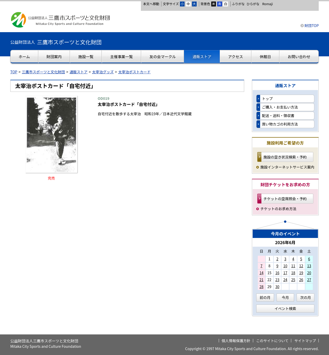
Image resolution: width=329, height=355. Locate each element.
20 (309, 272)
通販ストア (79, 71)
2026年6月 (285, 242)
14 (261, 272)
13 (309, 265)
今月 (285, 297)
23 (277, 279)
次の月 (305, 297)
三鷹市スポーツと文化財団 (43, 71)
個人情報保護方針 (236, 340)
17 (285, 272)
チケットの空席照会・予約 (285, 198)
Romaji (267, 4)
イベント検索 (285, 308)
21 (261, 279)
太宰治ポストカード (134, 71)
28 (261, 286)
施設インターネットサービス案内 (287, 167)
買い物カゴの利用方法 (280, 124)
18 (293, 272)
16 (277, 272)
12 (301, 265)
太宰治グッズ (103, 71)
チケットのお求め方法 (278, 208)
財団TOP (312, 25)
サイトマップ (305, 340)
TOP (13, 71)
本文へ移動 (151, 3)
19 (301, 272)
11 (293, 265)
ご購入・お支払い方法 (280, 107)
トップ (267, 98)
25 (293, 279)
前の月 (265, 297)
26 (301, 279)
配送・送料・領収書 (278, 115)
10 (285, 265)
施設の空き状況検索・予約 (285, 156)
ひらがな (252, 4)
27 (309, 279)
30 (277, 286)
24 (285, 279)
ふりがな (238, 3)
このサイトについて (272, 340)
